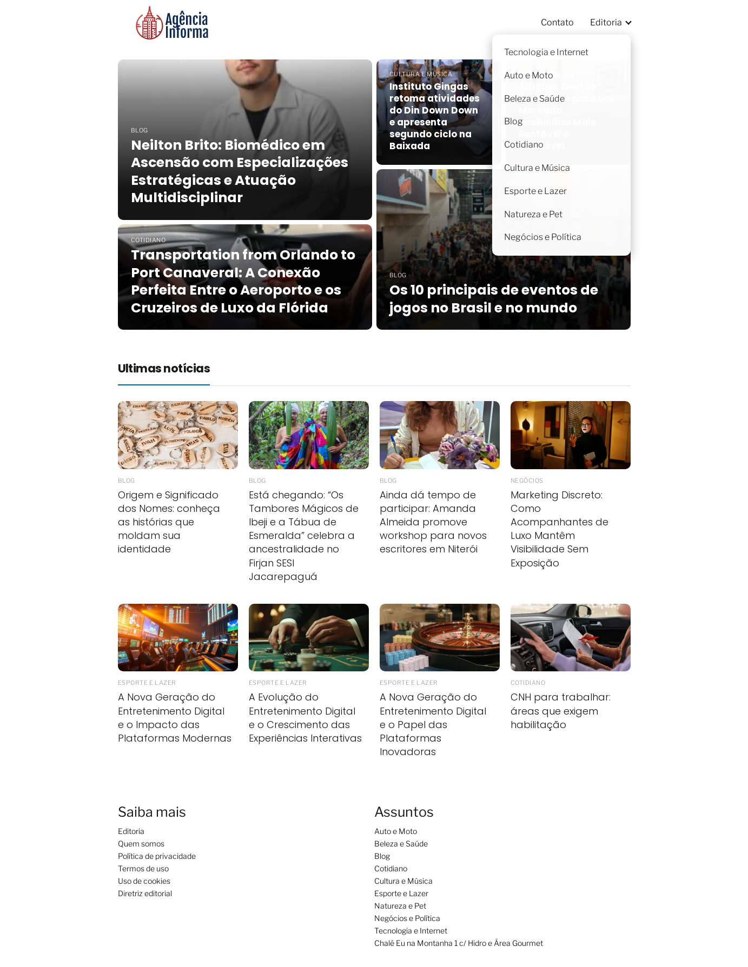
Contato (557, 22)
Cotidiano (390, 868)
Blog (382, 856)
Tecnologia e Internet (410, 930)
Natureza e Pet (400, 905)
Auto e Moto (395, 831)
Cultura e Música (403, 880)
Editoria (606, 22)
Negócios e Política (407, 918)
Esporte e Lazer (401, 893)
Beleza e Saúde (401, 843)
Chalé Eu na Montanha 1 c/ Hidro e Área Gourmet (458, 943)
